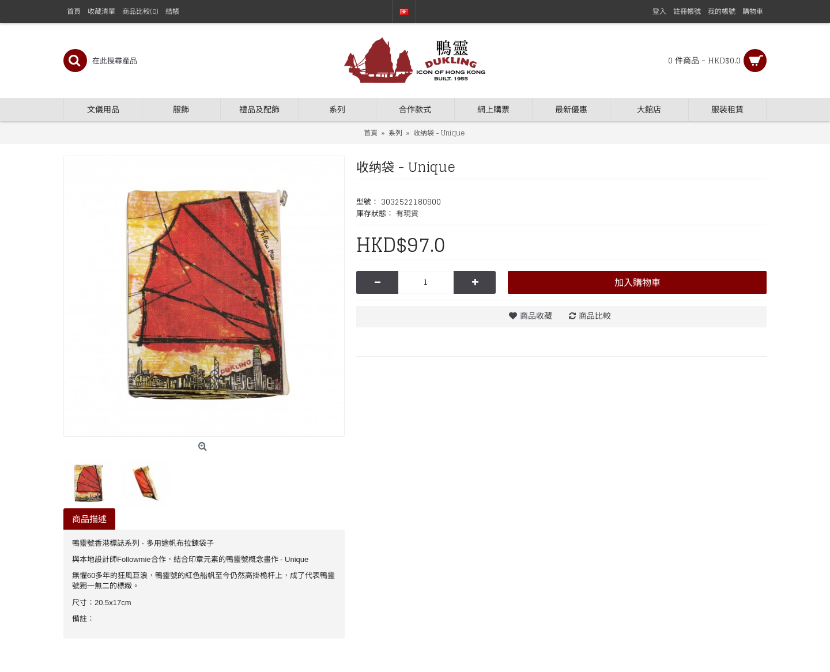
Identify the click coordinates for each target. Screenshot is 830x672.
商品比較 (595, 315)
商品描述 (89, 519)
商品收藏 (536, 315)
